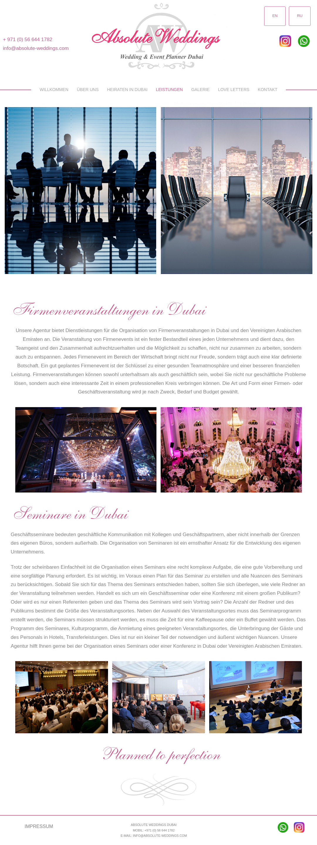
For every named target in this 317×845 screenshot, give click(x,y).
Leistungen (169, 89)
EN (274, 16)
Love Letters (233, 89)
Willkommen (54, 89)
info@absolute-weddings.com (36, 48)
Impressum (38, 826)
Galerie (200, 89)
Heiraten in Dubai (127, 89)
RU (300, 16)
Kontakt (267, 89)
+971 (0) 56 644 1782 (159, 830)
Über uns (88, 89)
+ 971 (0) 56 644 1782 (27, 39)
